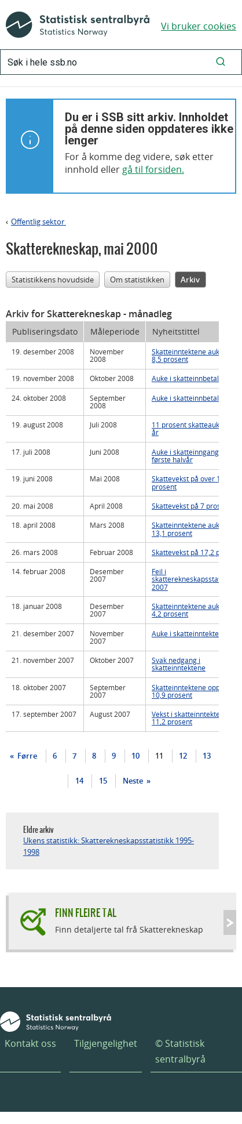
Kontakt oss (30, 1043)
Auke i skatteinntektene (189, 633)
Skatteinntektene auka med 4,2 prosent (196, 609)
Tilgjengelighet (105, 1043)
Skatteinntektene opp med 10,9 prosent (194, 691)
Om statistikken (137, 279)
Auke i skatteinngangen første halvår (189, 455)
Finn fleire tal (85, 912)
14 (79, 780)
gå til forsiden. (153, 169)
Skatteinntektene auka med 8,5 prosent (196, 355)
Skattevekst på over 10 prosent (188, 482)
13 (207, 755)
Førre (26, 755)
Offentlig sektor (38, 221)
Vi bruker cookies (198, 26)
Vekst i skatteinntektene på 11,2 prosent (195, 717)
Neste (134, 780)
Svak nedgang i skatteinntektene (179, 663)
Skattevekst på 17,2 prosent (196, 552)
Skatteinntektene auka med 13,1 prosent (196, 528)
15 (103, 780)
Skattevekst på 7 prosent (191, 505)
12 (183, 755)
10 (135, 755)
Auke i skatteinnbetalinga (192, 378)
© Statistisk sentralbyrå (180, 1051)
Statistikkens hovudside (53, 279)
